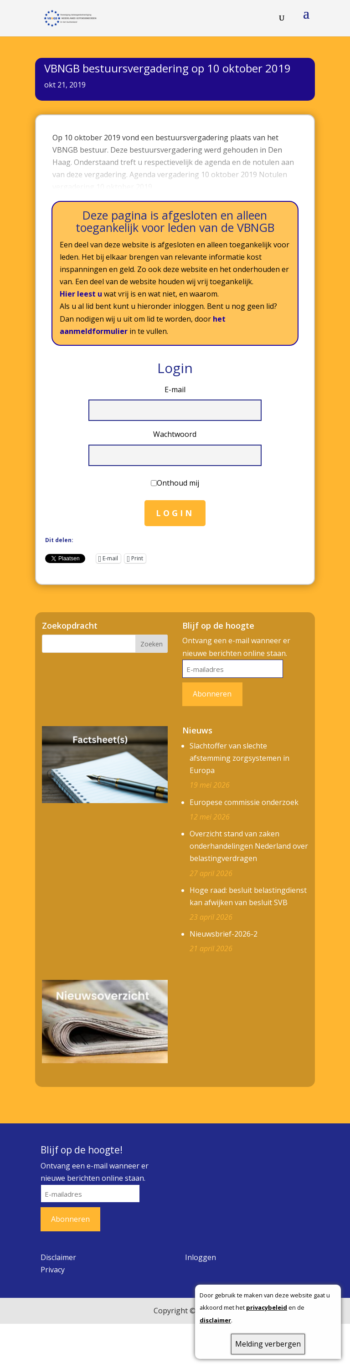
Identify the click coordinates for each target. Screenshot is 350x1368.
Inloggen (200, 1258)
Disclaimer (58, 1258)
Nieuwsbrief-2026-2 (223, 934)
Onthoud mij (178, 483)
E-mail (175, 390)
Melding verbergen (268, 1344)
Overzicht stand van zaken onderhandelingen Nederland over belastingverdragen (249, 846)
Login (175, 513)
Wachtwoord (174, 435)
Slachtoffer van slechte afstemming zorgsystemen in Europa (239, 758)
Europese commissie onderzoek (244, 803)
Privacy (53, 1270)
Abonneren (212, 694)
